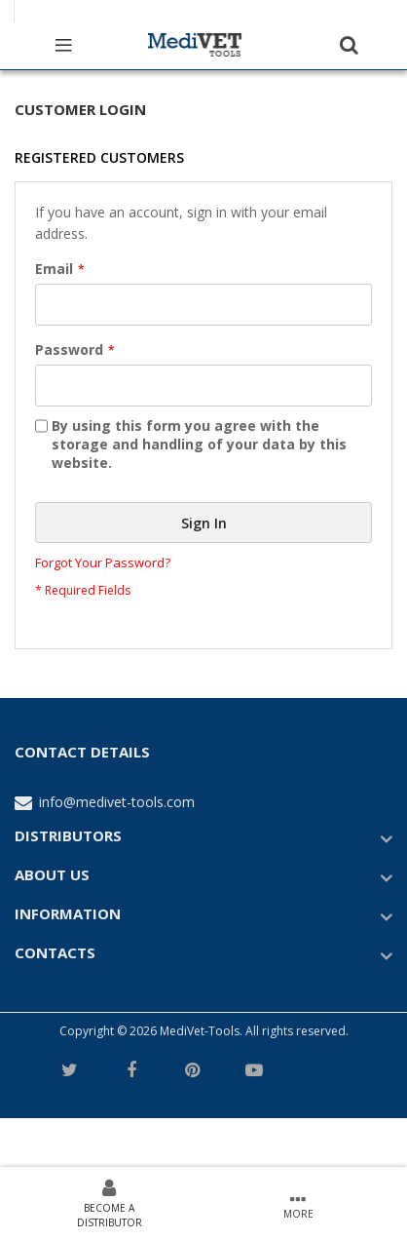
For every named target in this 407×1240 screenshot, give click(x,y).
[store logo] (194, 44)
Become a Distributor (109, 1215)
